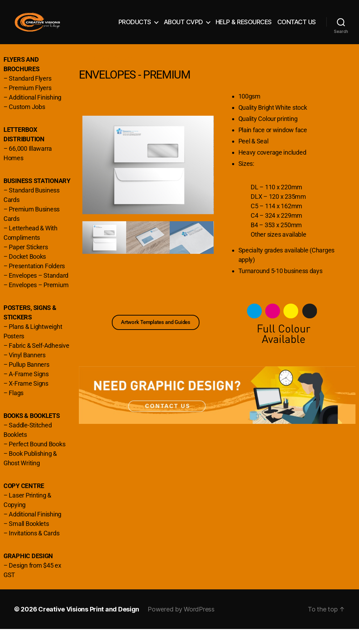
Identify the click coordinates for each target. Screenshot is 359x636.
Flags (16, 400)
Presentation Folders (37, 273)
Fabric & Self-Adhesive (39, 352)
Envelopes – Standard (38, 282)
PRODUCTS (134, 25)
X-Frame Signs (28, 390)
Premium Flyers (30, 95)
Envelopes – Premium (38, 292)
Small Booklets (29, 530)
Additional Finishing (35, 104)
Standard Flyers (30, 85)
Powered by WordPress (181, 616)
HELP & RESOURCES (244, 25)
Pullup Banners (29, 371)
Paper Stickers (28, 254)
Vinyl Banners (27, 362)
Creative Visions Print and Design (88, 616)
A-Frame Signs (29, 381)
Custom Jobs (27, 113)
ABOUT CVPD (183, 25)
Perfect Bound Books (37, 451)
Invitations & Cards (34, 540)
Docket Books (27, 263)
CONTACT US (296, 25)
